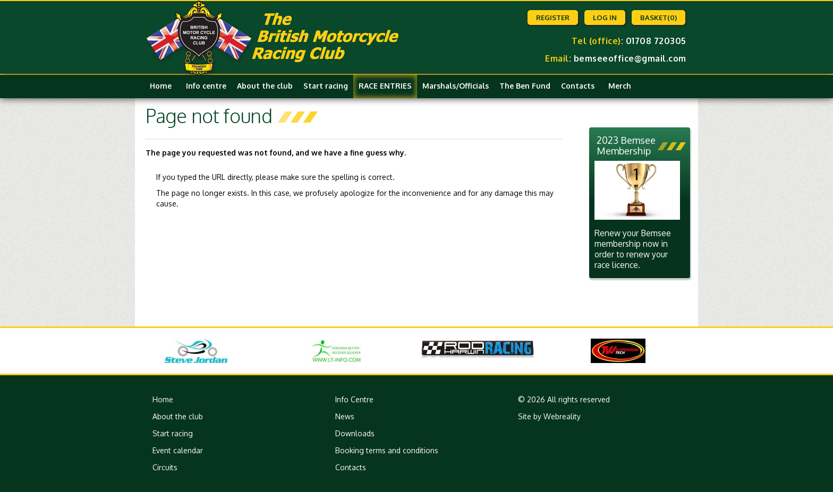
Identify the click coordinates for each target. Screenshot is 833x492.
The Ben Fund (524, 85)
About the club (265, 85)
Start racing (325, 85)
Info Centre (354, 399)
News (344, 416)
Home (161, 85)
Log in (605, 17)
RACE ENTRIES (385, 85)
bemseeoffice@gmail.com (630, 58)
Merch (619, 85)
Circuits (164, 467)
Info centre (206, 85)
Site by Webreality (549, 416)
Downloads (355, 433)
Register (553, 17)
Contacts (577, 85)
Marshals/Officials (455, 85)
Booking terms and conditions (386, 450)
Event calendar (177, 450)
